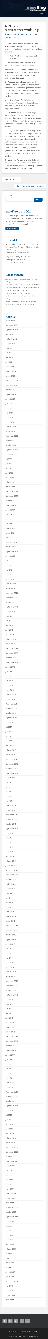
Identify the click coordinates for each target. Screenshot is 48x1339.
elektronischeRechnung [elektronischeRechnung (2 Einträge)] (31, 287)
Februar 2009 (10, 1193)
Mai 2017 (9, 736)
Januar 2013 (10, 976)
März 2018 (9, 690)
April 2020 (9, 574)
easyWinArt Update (12, 37)
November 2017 (11, 708)
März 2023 (9, 422)
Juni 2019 (9, 621)
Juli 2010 (8, 1115)
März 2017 (9, 745)
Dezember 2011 (11, 1036)
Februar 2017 (10, 750)
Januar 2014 (10, 921)
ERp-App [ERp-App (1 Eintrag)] (8, 290)
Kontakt (37, 1332)
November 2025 (11, 325)
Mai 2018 (9, 681)
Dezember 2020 (11, 537)
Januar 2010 (10, 1143)
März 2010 (9, 1133)
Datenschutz (13, 1332)
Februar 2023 (10, 427)
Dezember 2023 (11, 380)
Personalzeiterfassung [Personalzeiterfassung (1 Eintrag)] (12, 302)
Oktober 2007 (10, 1253)
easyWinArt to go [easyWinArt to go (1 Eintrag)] (18, 287)
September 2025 (11, 330)
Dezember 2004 (11, 1281)
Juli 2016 (8, 782)
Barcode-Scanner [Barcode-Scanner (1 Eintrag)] (32, 282)
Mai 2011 (9, 1069)
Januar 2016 (10, 810)
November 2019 (11, 597)
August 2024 (10, 343)
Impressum (26, 1332)
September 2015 (11, 828)
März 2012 (9, 1022)
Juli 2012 (8, 1004)
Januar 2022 (10, 487)
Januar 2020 (10, 588)
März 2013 (9, 967)
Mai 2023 (9, 413)
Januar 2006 (10, 1263)
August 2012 (10, 999)
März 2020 (9, 579)
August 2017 (10, 722)
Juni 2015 (9, 842)
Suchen (8, 195)
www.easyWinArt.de (21, 253)
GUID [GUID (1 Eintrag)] (20, 293)
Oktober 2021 (10, 500)
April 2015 (9, 852)
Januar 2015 (10, 865)
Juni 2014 (9, 898)
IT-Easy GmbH (28, 34)
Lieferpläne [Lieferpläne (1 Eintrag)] (9, 299)
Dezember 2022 (11, 436)
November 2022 (11, 440)
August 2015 (10, 833)
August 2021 (10, 510)
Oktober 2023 (10, 390)
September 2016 (11, 773)
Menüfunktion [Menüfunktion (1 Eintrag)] (18, 299)
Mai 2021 (9, 524)
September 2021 (11, 505)
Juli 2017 (8, 727)
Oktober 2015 (10, 824)
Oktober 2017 (10, 713)
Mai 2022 (9, 468)
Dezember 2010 (11, 1092)
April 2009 (9, 1184)
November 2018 (11, 653)
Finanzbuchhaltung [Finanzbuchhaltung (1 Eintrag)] (11, 293)
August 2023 (10, 399)
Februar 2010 (10, 1138)
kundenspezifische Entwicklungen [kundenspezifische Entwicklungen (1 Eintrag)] (16, 296)
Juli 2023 (8, 403)
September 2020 (11, 551)
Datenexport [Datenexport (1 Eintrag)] (24, 285)
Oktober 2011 (10, 1046)
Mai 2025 (9, 334)
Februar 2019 (10, 639)
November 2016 (11, 764)
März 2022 (9, 477)
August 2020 (10, 556)
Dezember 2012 (11, 981)
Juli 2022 (8, 459)
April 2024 (9, 362)
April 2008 (9, 1240)
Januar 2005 (10, 1277)
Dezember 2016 (11, 759)
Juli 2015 (8, 838)
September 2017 (11, 718)
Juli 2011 (8, 1059)
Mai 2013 (9, 958)
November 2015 (11, 819)
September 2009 (11, 1161)
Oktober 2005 (10, 1267)
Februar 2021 (10, 528)
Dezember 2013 (11, 925)
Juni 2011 (9, 1064)
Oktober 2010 (10, 1101)
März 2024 (9, 367)
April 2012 (9, 1018)
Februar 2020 (10, 584)
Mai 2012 (9, 1013)
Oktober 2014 (10, 879)
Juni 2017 (9, 731)
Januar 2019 (10, 644)
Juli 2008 (8, 1226)
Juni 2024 (9, 353)
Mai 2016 (9, 791)
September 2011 (11, 1050)
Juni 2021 (9, 519)
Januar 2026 (10, 320)
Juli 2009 (8, 1170)
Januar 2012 (10, 1032)
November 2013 (11, 930)
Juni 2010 (9, 1119)
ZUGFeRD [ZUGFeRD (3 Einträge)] (31, 304)
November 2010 (11, 1096)
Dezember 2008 (11, 1203)
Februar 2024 (10, 371)
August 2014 (10, 888)
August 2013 (10, 944)
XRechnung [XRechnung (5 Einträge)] (23, 304)
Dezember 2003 (11, 1300)
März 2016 (9, 801)
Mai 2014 (9, 902)
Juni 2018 (9, 676)
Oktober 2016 (10, 768)
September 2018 (11, 662)
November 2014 (11, 875)
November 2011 (11, 1041)
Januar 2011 (10, 1087)
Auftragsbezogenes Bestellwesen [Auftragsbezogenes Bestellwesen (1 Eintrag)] (15, 282)
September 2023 (11, 394)
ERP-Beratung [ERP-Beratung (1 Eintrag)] (16, 290)
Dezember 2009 (11, 1147)
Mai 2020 (9, 570)
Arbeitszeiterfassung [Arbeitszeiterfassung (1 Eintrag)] (11, 279)
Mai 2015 (9, 847)
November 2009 (11, 1152)
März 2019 (9, 634)
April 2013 (9, 962)
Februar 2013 (10, 972)
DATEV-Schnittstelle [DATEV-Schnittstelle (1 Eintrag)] (35, 285)
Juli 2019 (8, 616)
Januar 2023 (10, 431)
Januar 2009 (10, 1198)
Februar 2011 (10, 1083)
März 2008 (9, 1244)
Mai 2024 (9, 357)
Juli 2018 (8, 671)
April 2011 (9, 1073)
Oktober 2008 (10, 1212)
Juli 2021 (8, 514)
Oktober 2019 (10, 602)
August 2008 (10, 1221)
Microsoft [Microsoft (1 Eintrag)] (27, 299)
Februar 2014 (10, 916)
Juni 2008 (9, 1230)
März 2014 (9, 912)
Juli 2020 (8, 561)
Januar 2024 (10, 376)
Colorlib (20, 1337)
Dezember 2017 (11, 704)
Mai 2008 (9, 1235)
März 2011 (9, 1078)
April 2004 (9, 1290)
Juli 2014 (8, 893)
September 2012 (11, 995)
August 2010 (10, 1110)
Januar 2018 (10, 699)
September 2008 (11, 1216)
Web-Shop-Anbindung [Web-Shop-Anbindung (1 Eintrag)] (12, 304)
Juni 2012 (9, 1009)
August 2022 (10, 454)
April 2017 (9, 741)
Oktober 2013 (10, 935)
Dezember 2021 (11, 491)
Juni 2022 (9, 464)
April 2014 (9, 907)
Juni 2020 (9, 565)
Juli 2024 (8, 348)
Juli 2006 (8, 1258)
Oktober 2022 (10, 445)
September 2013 (11, 939)
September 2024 (11, 339)
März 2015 (9, 856)
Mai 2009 (9, 1180)
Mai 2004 (9, 1286)
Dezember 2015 (11, 815)
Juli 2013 (8, 949)
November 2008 (11, 1207)
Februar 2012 (10, 1027)
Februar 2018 (10, 694)
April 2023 (9, 417)
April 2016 (9, 796)
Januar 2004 (10, 1295)
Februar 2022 (10, 482)
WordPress (35, 1337)
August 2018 (10, 667)
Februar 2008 (10, 1249)
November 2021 (11, 496)
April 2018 (9, 685)
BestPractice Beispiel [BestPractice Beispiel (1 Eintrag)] (11, 285)
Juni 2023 (9, 408)
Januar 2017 (10, 755)
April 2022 (9, 473)
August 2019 (10, 611)
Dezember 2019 (11, 593)
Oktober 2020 (10, 547)
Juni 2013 (9, 953)
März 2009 (9, 1189)
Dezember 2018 (11, 648)
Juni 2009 (9, 1175)
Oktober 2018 (10, 658)
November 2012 (11, 985)
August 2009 (10, 1166)
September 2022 (11, 450)
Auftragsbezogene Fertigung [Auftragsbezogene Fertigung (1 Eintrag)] (28, 279)
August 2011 (10, 1055)
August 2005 (10, 1272)
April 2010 (9, 1129)
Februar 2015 (10, 861)
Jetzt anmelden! (12, 228)
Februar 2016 (10, 805)
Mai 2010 (9, 1124)
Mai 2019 (9, 625)
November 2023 (11, 385)
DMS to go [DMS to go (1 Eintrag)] (8, 287)
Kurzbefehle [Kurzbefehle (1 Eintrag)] (32, 296)
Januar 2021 (10, 533)
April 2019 (9, 630)
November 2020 (11, 542)
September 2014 (11, 884)
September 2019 (11, 607)
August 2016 (10, 778)
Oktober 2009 (10, 1156)
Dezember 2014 (11, 870)
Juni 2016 (9, 787)
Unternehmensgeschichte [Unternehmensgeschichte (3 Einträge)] (28, 302)
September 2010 (11, 1106)
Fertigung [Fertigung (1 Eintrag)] (28, 290)
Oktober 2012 (10, 990)
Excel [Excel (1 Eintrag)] (23, 290)
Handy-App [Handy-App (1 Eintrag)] (26, 293)
